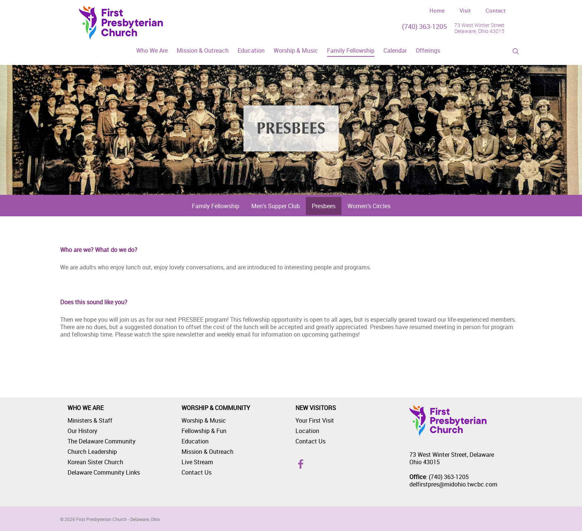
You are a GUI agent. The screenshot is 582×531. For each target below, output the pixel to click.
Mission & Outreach (207, 451)
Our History (82, 431)
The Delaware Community (101, 441)
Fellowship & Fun (204, 431)
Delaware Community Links (104, 472)
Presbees (324, 206)
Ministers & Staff (90, 420)
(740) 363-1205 (424, 26)
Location (307, 431)
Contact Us (197, 472)
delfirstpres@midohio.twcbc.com (453, 484)
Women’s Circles (368, 206)
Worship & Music (204, 420)
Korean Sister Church (95, 462)
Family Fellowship (215, 206)
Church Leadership (92, 451)
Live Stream (197, 462)
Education (195, 441)
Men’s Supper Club (275, 206)
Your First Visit (314, 420)
